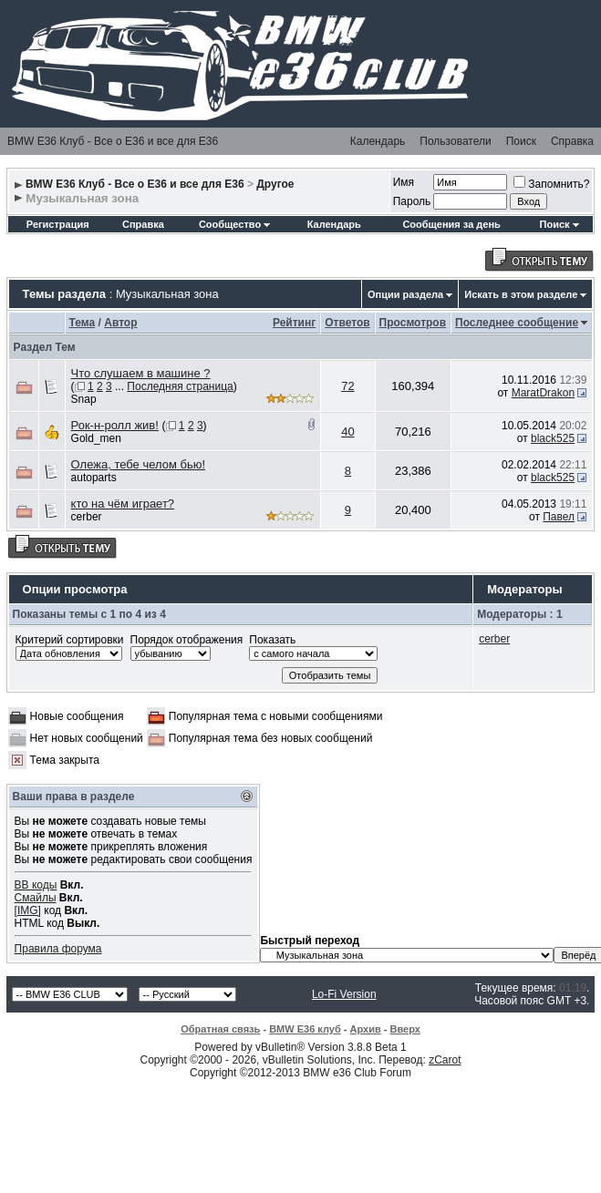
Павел (559, 516)
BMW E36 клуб (305, 1028)
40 (347, 431)
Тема (82, 322)
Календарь (378, 141)
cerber (86, 516)
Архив (365, 1028)
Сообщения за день (451, 224)
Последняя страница (180, 386)
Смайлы (36, 897)
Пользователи (455, 141)
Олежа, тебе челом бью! (138, 464)
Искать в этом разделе (520, 294)
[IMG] (28, 910)
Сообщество (234, 224)
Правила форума (58, 948)
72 (347, 386)
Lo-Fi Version (344, 994)
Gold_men (96, 438)
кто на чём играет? (123, 503)
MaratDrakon (543, 392)
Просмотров (412, 322)
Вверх (404, 1028)
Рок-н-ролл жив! (115, 425)
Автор (120, 322)
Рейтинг (294, 322)
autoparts (94, 477)
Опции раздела (405, 294)
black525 (553, 438)
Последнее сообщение (516, 322)
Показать (272, 639)
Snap (84, 399)
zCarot (445, 1060)
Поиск (521, 141)
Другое (275, 184)
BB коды (36, 885)
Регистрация (57, 224)
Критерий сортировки (70, 639)
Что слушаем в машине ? (141, 373)
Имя (403, 182)
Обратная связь (220, 1028)
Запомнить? (551, 184)
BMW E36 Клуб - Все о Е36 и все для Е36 (112, 141)
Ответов (347, 322)
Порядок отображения (187, 639)
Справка (572, 141)
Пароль (412, 201)
